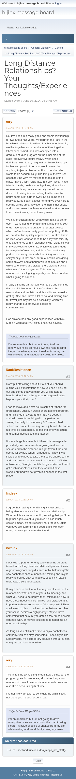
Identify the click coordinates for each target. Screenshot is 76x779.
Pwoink (11, 548)
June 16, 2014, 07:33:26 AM (19, 499)
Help (23, 770)
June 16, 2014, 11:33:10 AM (19, 666)
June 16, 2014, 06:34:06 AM (19, 128)
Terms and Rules (36, 770)
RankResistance (18, 370)
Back (38, 761)
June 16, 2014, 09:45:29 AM (19, 554)
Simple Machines (40, 774)
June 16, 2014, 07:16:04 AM (19, 376)
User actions (63, 111)
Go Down (9, 111)
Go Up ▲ (50, 770)
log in (58, 3)
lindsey (11, 493)
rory (9, 122)
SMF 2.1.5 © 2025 (22, 774)
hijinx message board (28, 12)
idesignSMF (57, 774)
